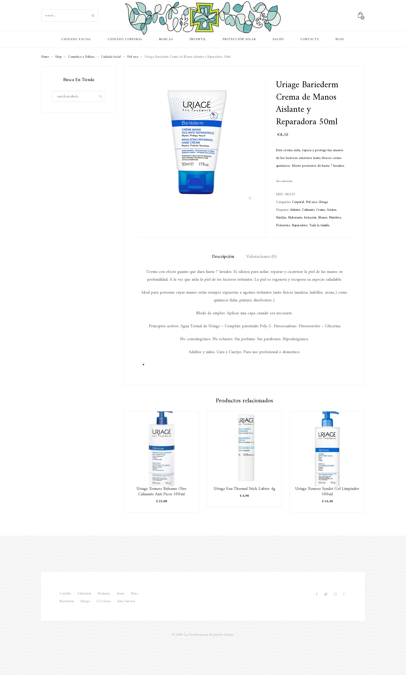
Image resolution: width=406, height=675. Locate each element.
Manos (322, 218)
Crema (320, 210)
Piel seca (311, 202)
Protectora (283, 225)
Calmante (308, 210)
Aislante (295, 210)
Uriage (323, 202)
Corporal (298, 202)
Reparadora (299, 225)
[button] (250, 198)
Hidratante (295, 218)
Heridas (281, 218)
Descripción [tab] (223, 257)
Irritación (310, 218)
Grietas (331, 210)
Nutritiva (335, 218)
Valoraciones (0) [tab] (261, 257)
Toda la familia (319, 225)
